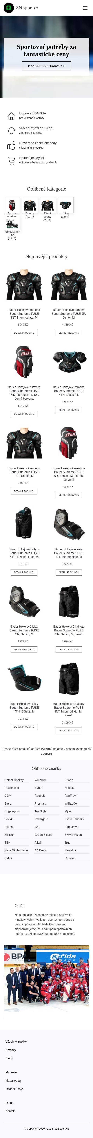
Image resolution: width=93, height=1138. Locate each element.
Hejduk (69, 787)
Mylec (68, 811)
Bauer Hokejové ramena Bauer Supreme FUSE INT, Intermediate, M (24, 313)
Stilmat (9, 826)
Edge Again (12, 811)
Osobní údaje (14, 1088)
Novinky (11, 1050)
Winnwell (40, 780)
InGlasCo (71, 803)
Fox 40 (9, 819)
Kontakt (10, 1111)
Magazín (11, 1072)
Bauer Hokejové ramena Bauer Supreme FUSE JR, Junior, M (69, 313)
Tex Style (40, 811)
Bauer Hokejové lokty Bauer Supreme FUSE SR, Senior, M (24, 630)
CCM (8, 795)
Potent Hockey (14, 780)
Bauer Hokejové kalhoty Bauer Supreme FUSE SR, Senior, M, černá (68, 630)
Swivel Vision (73, 834)
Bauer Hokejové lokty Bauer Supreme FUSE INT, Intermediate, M (68, 553)
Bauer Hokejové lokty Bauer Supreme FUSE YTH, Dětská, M (24, 707)
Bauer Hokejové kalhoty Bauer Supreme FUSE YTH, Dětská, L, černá (24, 553)
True (67, 842)
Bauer (38, 787)
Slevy (9, 1058)
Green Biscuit (43, 834)
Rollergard (41, 819)
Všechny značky (16, 1041)
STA (7, 842)
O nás (9, 1102)
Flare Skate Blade (16, 850)
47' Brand (40, 850)
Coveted (70, 858)
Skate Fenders (74, 819)
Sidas (8, 858)
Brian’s (69, 780)
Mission (9, 834)
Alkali (37, 842)
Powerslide (12, 787)
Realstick (70, 850)
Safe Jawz (71, 826)
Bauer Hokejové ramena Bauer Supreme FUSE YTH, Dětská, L (69, 391)
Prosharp (40, 803)
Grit (36, 826)
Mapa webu (13, 1080)
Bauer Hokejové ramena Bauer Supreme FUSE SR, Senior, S (24, 472)
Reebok (39, 795)
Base (8, 803)
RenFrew (70, 795)
